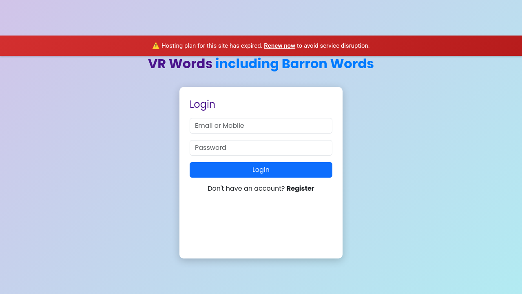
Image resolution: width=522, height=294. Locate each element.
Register (300, 188)
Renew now (279, 45)
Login (261, 169)
